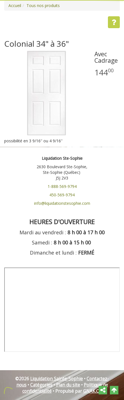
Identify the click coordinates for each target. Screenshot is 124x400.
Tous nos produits (43, 5)
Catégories (41, 385)
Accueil (14, 5)
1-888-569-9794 (62, 186)
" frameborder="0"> (62, 310)
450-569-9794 (62, 194)
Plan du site (68, 385)
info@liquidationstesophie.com (62, 203)
